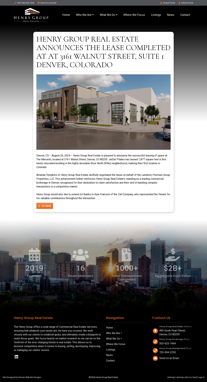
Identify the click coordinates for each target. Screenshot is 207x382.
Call (24, 3)
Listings (156, 14)
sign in (201, 377)
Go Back (44, 205)
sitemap (171, 377)
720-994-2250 (167, 352)
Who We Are (84, 14)
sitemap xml (182, 377)
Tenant (167, 3)
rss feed (193, 377)
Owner (185, 3)
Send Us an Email (169, 358)
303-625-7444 (167, 343)
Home (66, 14)
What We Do (107, 14)
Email (46, 3)
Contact (185, 14)
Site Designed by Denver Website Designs (22, 377)
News (170, 14)
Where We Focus (134, 14)
